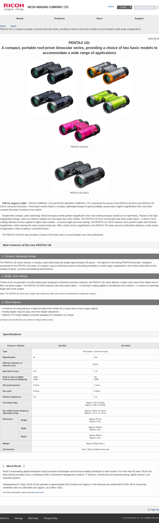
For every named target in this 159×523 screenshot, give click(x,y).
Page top (154, 509)
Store (99, 18)
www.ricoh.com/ (37, 492)
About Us (4, 518)
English (123, 7)
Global (111, 6)
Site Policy (33, 518)
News (13, 26)
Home (3, 26)
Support (139, 18)
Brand (19, 18)
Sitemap (19, 518)
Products (60, 18)
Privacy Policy (50, 518)
